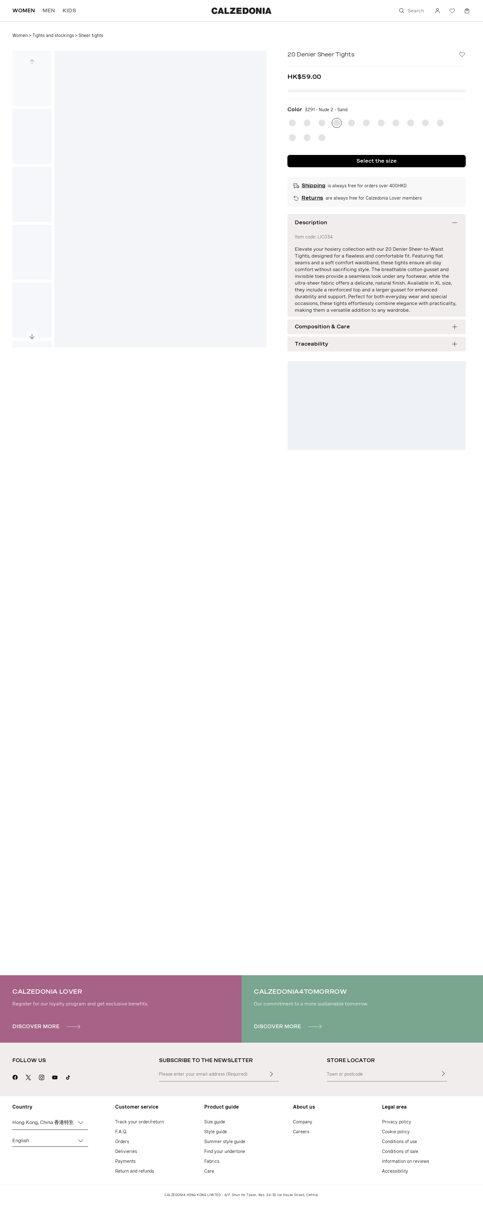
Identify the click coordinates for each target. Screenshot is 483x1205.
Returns (312, 198)
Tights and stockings (53, 35)
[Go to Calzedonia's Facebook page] (15, 1076)
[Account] (437, 10)
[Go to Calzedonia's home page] (241, 10)
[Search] (412, 10)
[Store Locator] (443, 1073)
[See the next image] (32, 336)
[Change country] (80, 1122)
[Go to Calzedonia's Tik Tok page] (68, 1076)
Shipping (313, 186)
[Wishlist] (452, 10)
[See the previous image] (32, 62)
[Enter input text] (271, 1074)
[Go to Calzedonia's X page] (28, 1076)
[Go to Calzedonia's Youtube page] (55, 1076)
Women (20, 35)
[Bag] (467, 10)
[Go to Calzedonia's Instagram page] (41, 1076)
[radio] (292, 123)
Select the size (376, 161)
